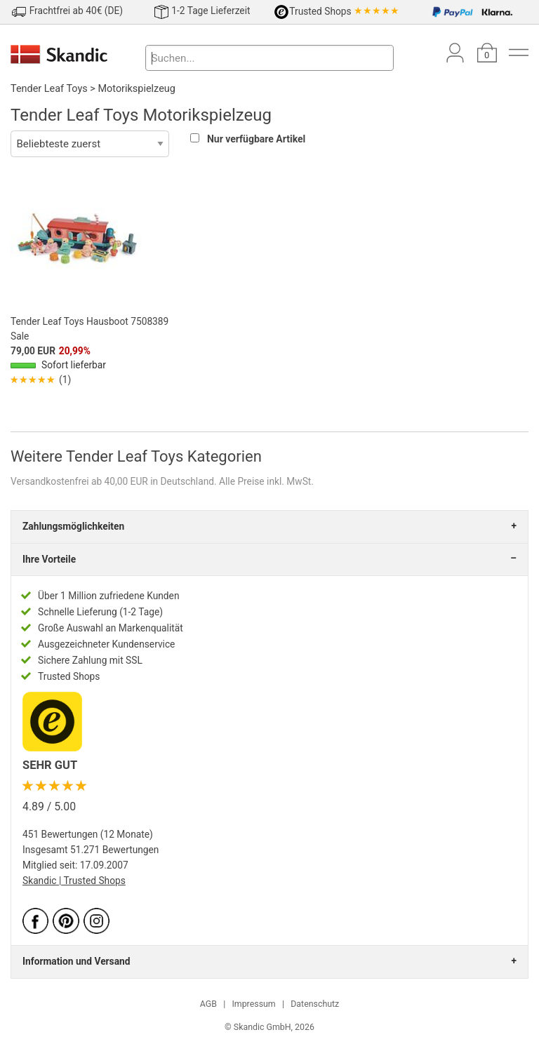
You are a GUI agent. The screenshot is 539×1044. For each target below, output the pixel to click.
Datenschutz (315, 1004)
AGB (208, 1004)
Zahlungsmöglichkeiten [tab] (73, 526)
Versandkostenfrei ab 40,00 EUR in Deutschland (112, 481)
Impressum (253, 1004)
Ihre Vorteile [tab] (49, 559)
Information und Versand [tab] (76, 961)
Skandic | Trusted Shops (74, 880)
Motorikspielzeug (136, 89)
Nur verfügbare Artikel (256, 139)
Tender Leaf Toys (49, 89)
